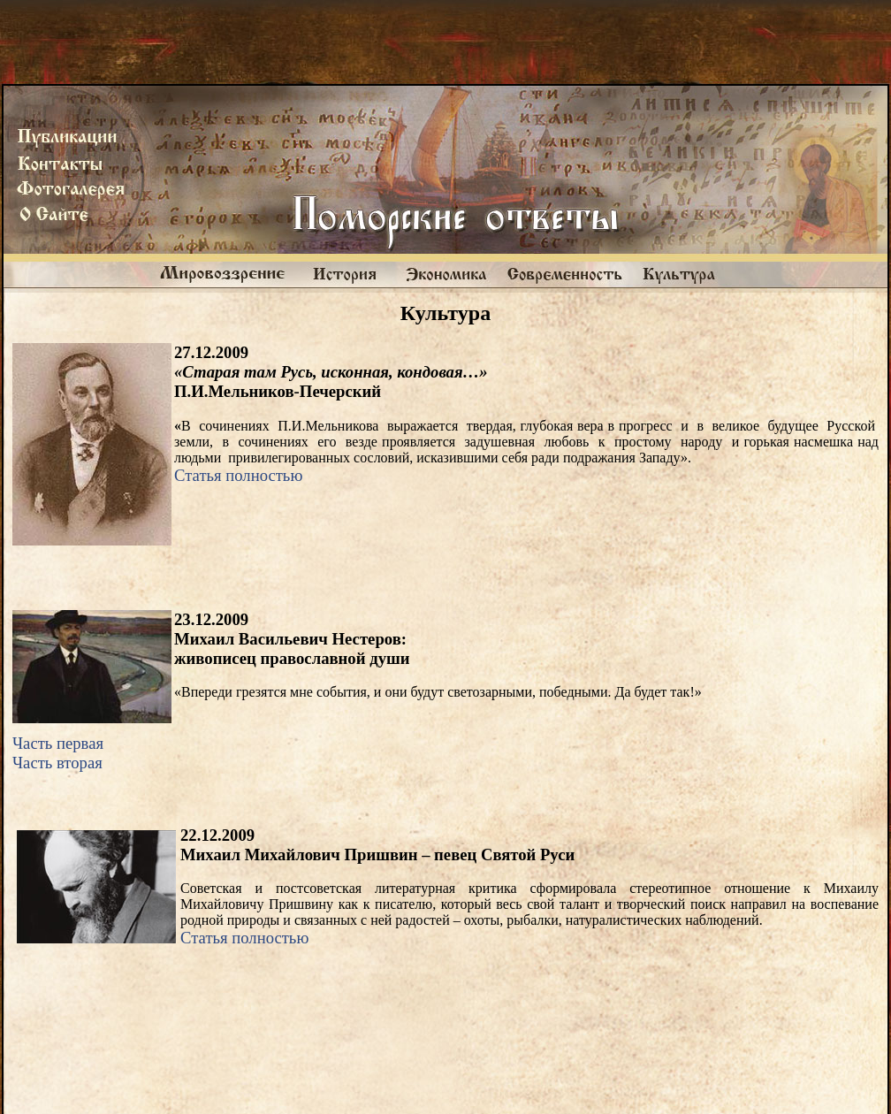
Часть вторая (57, 762)
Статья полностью (238, 475)
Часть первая (57, 743)
